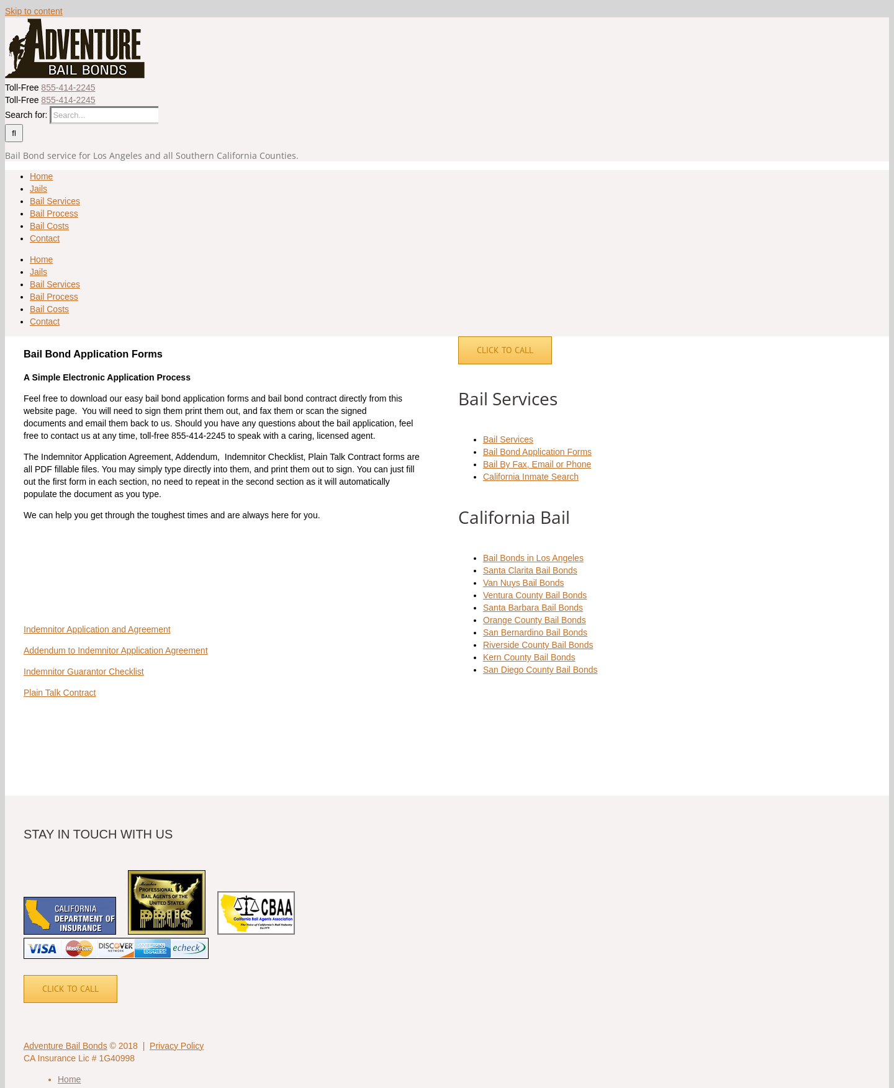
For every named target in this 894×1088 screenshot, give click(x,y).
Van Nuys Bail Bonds (523, 583)
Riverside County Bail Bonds (538, 645)
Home (69, 1079)
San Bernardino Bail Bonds (535, 632)
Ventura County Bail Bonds (535, 595)
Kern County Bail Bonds (529, 657)
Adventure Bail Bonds (65, 1046)
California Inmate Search (531, 477)
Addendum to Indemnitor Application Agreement (116, 650)
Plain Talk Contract (60, 693)
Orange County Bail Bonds (534, 620)
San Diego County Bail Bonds (540, 670)
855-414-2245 (68, 87)
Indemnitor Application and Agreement (97, 629)
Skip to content (34, 11)
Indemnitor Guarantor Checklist (84, 672)
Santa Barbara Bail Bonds (533, 608)
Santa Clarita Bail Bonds (530, 570)
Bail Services (508, 439)
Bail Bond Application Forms (537, 452)
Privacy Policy (177, 1046)
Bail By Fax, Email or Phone (537, 464)
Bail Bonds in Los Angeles (533, 558)
